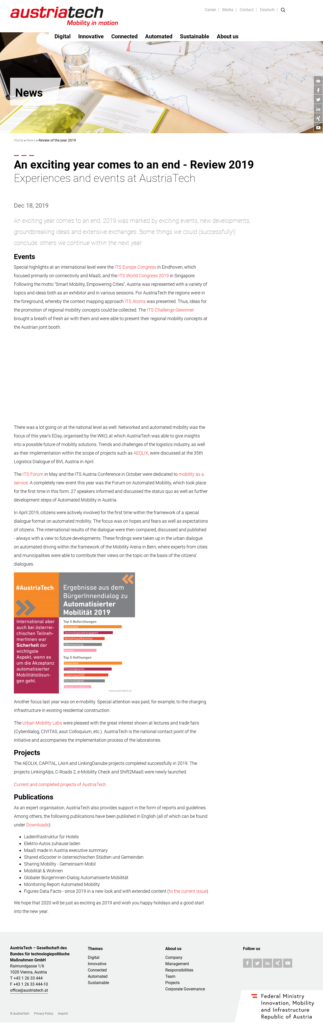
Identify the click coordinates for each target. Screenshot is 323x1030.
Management (177, 963)
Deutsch (267, 9)
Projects (172, 982)
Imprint (63, 1013)
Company (173, 957)
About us (227, 36)
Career (210, 9)
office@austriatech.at (29, 990)
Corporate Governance (185, 989)
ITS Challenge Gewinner (170, 310)
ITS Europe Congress (135, 267)
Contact (247, 9)
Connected (124, 36)
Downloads (37, 824)
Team (170, 976)
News (30, 140)
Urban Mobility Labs (42, 723)
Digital (63, 36)
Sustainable (194, 36)
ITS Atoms (135, 301)
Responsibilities (179, 970)
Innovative (91, 36)
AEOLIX (140, 453)
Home (18, 140)
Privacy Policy (43, 1013)
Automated (158, 36)
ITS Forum (32, 474)
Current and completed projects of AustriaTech (60, 784)
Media (227, 9)
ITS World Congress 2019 (143, 275)
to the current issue (188, 891)
